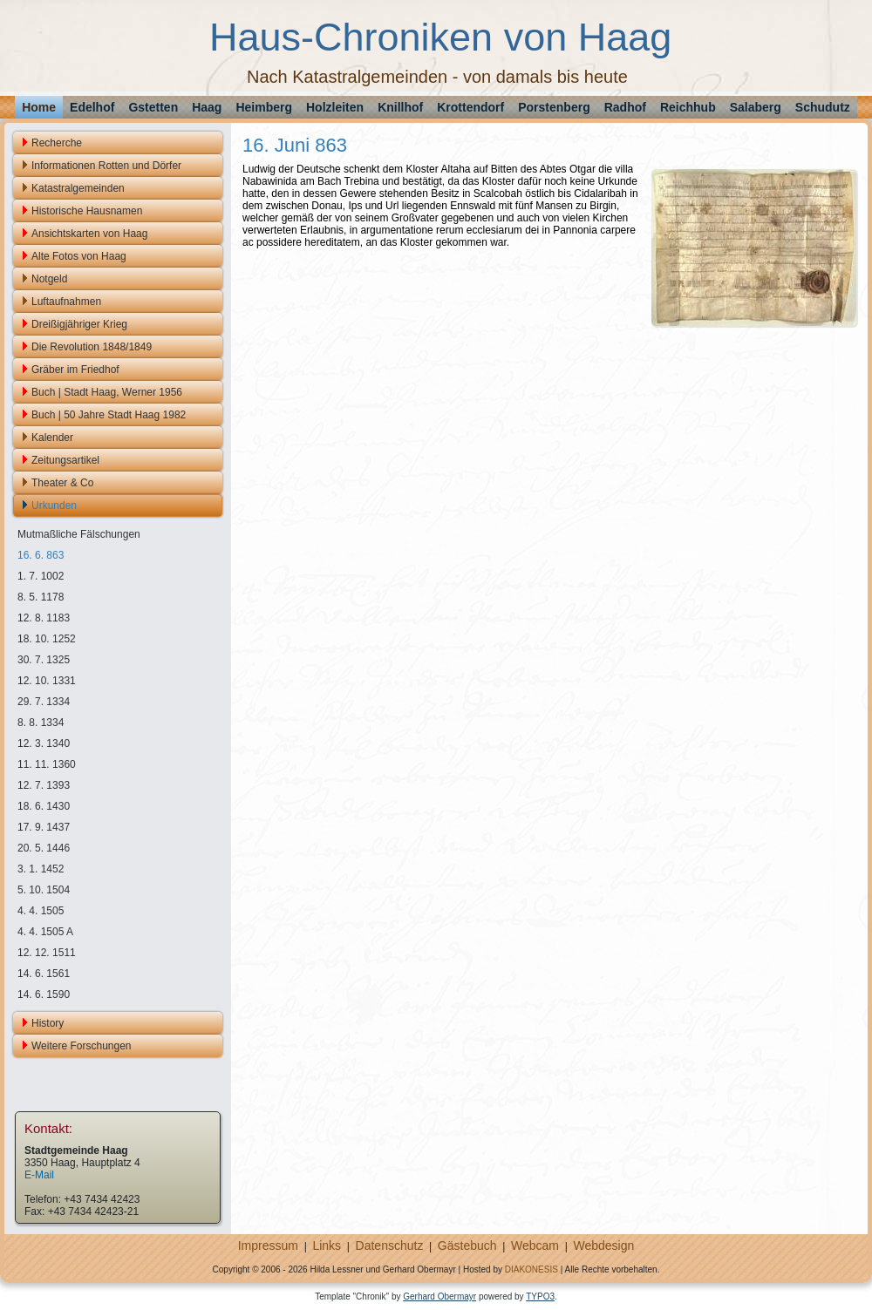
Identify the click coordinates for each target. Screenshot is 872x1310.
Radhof (625, 107)
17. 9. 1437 (43, 827)
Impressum (268, 1245)
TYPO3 (540, 1296)
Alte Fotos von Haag (78, 256)
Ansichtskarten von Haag (89, 233)
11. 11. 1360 (46, 764)
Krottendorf (470, 107)
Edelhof (92, 107)
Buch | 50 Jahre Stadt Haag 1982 (108, 415)
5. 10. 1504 (43, 890)
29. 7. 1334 (43, 702)
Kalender (52, 437)
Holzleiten (335, 107)
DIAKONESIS (531, 1269)
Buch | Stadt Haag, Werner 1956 (106, 392)
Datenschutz (390, 1245)
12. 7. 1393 (43, 785)
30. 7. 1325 (43, 660)
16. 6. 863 (40, 555)
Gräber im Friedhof (75, 369)
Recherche (56, 143)
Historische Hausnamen (86, 211)
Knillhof (400, 107)
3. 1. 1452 (40, 869)
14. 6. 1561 (43, 973)
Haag (206, 107)
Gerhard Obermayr (439, 1296)
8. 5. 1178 (40, 597)
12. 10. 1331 (46, 681)
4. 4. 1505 (40, 911)
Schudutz (822, 107)
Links (326, 1245)
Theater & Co (62, 483)
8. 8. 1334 (40, 722)
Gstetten (153, 107)
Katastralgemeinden (78, 188)
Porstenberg (553, 107)
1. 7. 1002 (40, 576)
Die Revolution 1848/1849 (91, 347)
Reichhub (688, 107)
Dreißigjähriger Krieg (79, 324)
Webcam (535, 1245)
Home (39, 107)
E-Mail (39, 1175)
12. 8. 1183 (43, 618)
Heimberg (263, 107)
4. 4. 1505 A (45, 932)
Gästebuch (467, 1245)
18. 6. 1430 (43, 806)
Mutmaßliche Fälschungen (78, 534)
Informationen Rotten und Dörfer (106, 166)
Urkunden (54, 505)
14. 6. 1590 (43, 994)
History (47, 1023)
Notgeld (49, 279)
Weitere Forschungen (81, 1046)
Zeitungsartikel (65, 460)
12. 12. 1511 (46, 953)
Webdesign (603, 1245)
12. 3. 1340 (43, 743)
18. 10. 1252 (46, 639)
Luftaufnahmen (66, 301)
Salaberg (755, 107)
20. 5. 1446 (43, 848)
